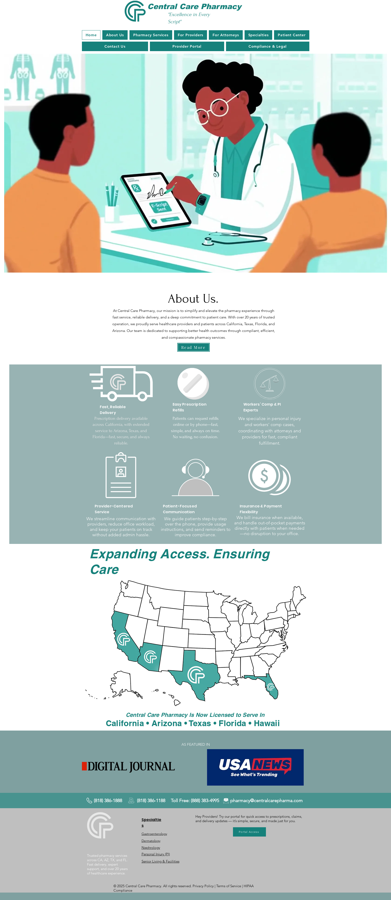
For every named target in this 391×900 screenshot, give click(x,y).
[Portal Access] (249, 832)
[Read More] (193, 347)
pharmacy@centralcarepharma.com (266, 800)
